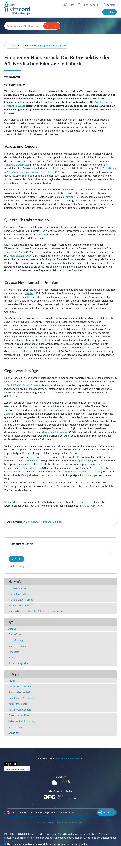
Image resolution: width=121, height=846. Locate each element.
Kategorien (15, 674)
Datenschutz (67, 812)
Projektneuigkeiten (18, 663)
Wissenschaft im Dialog (21, 721)
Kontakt (111, 4)
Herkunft (14, 581)
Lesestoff (13, 651)
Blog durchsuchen (21, 544)
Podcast (12, 657)
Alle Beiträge (18, 566)
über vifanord (90, 4)
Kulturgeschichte (45, 45)
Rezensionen (15, 726)
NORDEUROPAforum (20, 599)
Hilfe (71, 4)
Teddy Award (32, 460)
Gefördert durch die (60, 791)
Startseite (36, 812)
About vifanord (19, 812)
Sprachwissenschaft (19, 692)
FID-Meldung (15, 640)
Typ (10, 622)
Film (59, 521)
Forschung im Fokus (19, 715)
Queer (26, 521)
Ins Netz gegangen (18, 645)
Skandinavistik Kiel (18, 605)
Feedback (108, 812)
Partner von (60, 776)
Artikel (12, 628)
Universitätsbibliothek (67, 758)
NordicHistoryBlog (18, 593)
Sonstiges (61, 45)
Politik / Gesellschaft (19, 709)
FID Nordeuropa (17, 588)
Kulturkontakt (48, 521)
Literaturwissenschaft (20, 686)
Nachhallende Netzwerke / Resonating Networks (35, 611)
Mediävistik (14, 680)
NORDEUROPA (91, 505)
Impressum (51, 812)
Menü (112, 12)
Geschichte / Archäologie (22, 698)
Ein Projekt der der (60, 758)
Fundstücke (14, 634)
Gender (35, 521)
